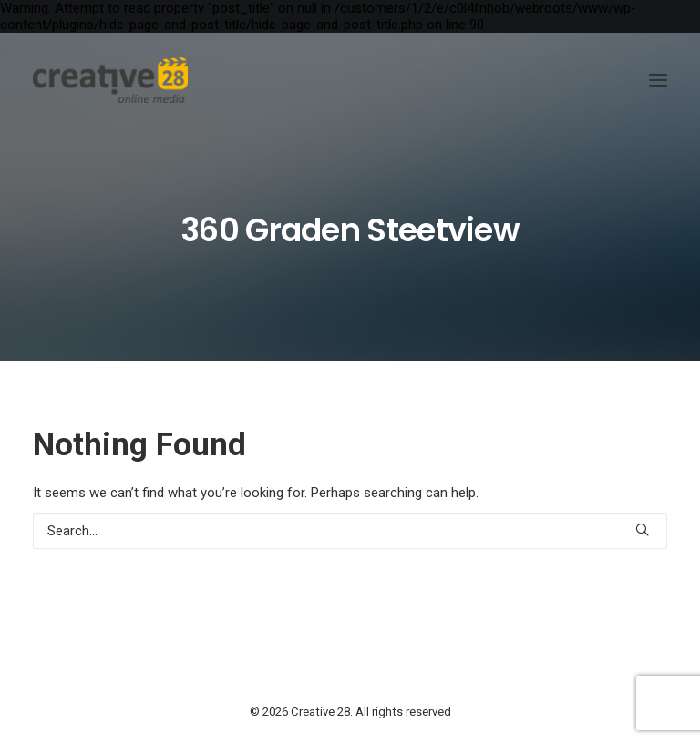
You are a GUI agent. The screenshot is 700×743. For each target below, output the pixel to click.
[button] (658, 80)
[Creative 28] (110, 80)
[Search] (350, 531)
